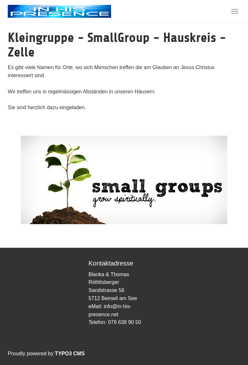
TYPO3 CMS (70, 353)
